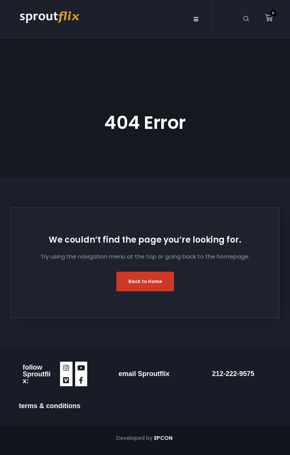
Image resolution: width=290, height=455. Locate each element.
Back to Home (145, 281)
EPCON (164, 438)
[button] (195, 19)
